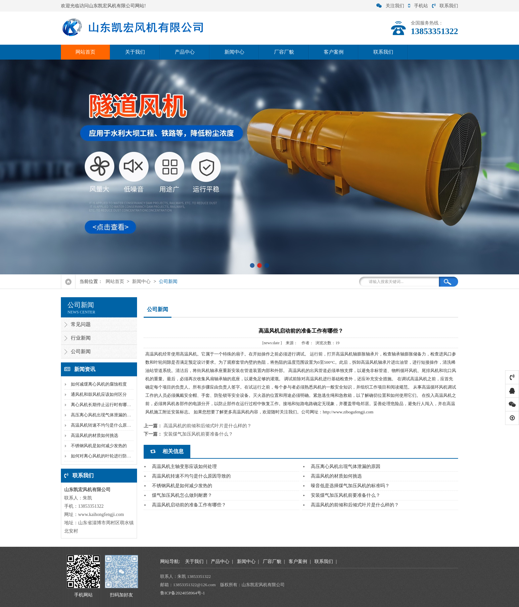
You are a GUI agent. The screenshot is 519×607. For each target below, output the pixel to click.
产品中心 (185, 52)
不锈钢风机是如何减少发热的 (99, 445)
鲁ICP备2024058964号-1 (182, 592)
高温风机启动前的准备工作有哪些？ (189, 504)
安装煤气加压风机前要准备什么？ (198, 434)
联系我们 (445, 5)
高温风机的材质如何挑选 (94, 435)
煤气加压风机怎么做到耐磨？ (182, 495)
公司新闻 (168, 281)
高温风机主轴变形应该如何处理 (184, 466)
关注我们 (390, 5)
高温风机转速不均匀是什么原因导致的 (107, 425)
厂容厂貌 (284, 52)
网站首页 (85, 52)
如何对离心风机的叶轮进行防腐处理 (105, 455)
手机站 (418, 5)
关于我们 (135, 52)
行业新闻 (81, 338)
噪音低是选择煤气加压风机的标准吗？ (350, 485)
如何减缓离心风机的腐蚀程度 (99, 384)
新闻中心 (234, 52)
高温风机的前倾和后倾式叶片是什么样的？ (208, 425)
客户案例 (334, 52)
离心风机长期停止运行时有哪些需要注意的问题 (116, 404)
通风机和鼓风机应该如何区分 (99, 394)
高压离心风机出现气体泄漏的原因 (103, 414)
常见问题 (81, 324)
